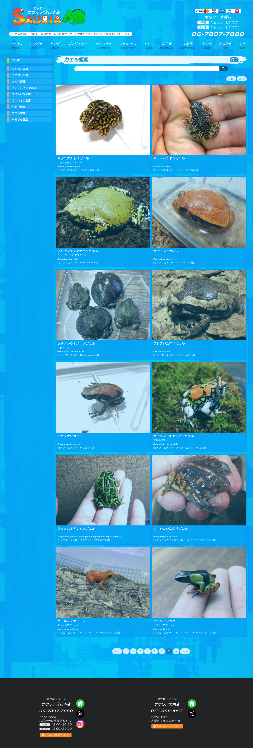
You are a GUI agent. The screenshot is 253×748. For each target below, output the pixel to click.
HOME (16, 60)
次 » (241, 78)
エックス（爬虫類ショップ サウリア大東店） (192, 714)
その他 (207, 45)
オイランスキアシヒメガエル (173, 436)
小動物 (188, 45)
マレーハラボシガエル (169, 158)
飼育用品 (225, 45)
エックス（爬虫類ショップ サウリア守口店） (80, 714)
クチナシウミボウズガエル (76, 343)
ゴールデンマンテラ (71, 621)
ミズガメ (35, 45)
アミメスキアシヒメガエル (76, 528)
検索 (223, 68)
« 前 (231, 78)
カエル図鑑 (18, 113)
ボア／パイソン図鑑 (24, 88)
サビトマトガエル (166, 251)
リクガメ (15, 45)
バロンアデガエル (166, 621)
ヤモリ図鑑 (18, 107)
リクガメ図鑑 (20, 69)
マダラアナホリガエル (73, 158)
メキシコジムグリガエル (170, 528)
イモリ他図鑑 (20, 119)
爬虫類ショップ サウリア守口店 (80, 703)
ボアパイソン (77, 45)
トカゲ (54, 45)
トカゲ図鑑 (18, 81)
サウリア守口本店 (43, 10)
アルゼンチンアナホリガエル (77, 251)
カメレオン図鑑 (21, 100)
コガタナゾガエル (70, 436)
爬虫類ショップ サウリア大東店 (192, 703)
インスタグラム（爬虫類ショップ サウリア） (80, 724)
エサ (241, 45)
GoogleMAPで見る (57, 735)
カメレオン (128, 45)
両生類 (167, 45)
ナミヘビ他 (103, 45)
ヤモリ (149, 45)
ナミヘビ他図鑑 (21, 94)
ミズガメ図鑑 (20, 75)
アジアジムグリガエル (169, 343)
